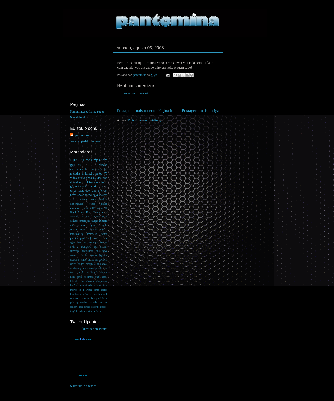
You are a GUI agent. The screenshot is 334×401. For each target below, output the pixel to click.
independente (100, 285)
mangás (84, 294)
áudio (81, 178)
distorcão (84, 190)
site (100, 302)
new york (75, 298)
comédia (102, 199)
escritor (74, 268)
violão (89, 311)
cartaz (91, 259)
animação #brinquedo (81, 251)
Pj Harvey (102, 242)
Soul (72, 246)
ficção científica (86, 272)
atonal (89, 216)
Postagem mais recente (136, 110)
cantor (84, 259)
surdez (87, 306)
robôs (96, 238)
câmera (82, 220)
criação (102, 164)
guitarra (76, 165)
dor (94, 190)
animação (88, 173)
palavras (85, 298)
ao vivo (102, 186)
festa (105, 268)
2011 (92, 208)
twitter (82, 311)
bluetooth (74, 259)
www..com (82, 339)
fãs (89, 220)
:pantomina (81, 135)
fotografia (88, 276)
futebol (73, 281)
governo (90, 281)
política (74, 238)
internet (102, 190)
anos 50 (74, 216)
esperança (83, 268)
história (74, 285)
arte (82, 216)
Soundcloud (77, 117)
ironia (89, 289)
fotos (104, 182)
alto (95, 246)
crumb (81, 264)
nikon (104, 203)
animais (103, 246)
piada (92, 298)
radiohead (75, 208)
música (77, 159)
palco (104, 233)
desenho (102, 178)
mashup (98, 294)
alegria (93, 186)
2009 (78, 242)
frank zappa (101, 276)
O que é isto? (82, 375)
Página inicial (169, 110)
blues (104, 216)
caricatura (81, 199)
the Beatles (101, 306)
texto (93, 306)
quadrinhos (81, 302)
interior (73, 289)
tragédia (74, 311)
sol (106, 302)
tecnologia (91, 195)
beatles (94, 255)
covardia (103, 259)
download (76, 182)
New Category (89, 242)
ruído (85, 208)
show (80, 195)
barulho (84, 255)
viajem (103, 195)
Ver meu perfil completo (85, 141)
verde (104, 238)
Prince (96, 212)
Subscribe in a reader (83, 386)
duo (99, 264)
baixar (97, 216)
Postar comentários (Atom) (144, 120)
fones (79, 276)
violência (96, 311)
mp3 (96, 160)
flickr (72, 276)
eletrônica (92, 182)
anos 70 (101, 173)
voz (72, 199)
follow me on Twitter (94, 328)
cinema (92, 199)
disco (73, 190)
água (72, 242)
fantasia (98, 268)
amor (104, 212)
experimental (78, 169)
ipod (81, 289)
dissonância (76, 203)
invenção (92, 233)
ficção (92, 203)
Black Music (77, 212)
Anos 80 (102, 208)
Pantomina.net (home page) (87, 111)
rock (89, 160)
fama (91, 268)
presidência (101, 298)
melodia (75, 173)
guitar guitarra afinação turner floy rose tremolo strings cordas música (88, 225)
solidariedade (76, 306)
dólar (104, 264)
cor (96, 259)
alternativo (86, 246)
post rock (85, 238)
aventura (74, 255)
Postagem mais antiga (200, 110)
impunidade (86, 285)
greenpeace (101, 281)
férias (82, 281)
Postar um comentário (135, 93)
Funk (89, 212)
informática (76, 233)
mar (91, 294)
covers (73, 264)
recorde (93, 302)
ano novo (101, 251)
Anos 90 (83, 186)
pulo (72, 302)
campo (74, 220)
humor (103, 229)
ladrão (104, 289)
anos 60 (91, 178)
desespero (90, 264)
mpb (105, 294)
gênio (73, 186)
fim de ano (101, 272)
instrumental (99, 169)
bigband (103, 255)
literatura (74, 294)
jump (96, 289)
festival (73, 272)
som (104, 160)
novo (73, 195)
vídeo (73, 178)
